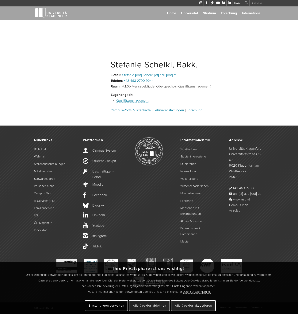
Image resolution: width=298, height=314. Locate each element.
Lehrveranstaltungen (169, 110)
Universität (189, 13)
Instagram (99, 236)
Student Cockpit (104, 161)
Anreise (234, 210)
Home (171, 13)
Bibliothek (40, 149)
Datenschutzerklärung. (197, 291)
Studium (209, 13)
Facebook (99, 195)
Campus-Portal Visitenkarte (131, 110)
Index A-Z (40, 230)
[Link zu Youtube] (218, 3)
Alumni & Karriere (191, 221)
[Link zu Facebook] (206, 3)
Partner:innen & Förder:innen (190, 231)
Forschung (229, 13)
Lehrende (186, 201)
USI (36, 215)
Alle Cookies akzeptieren (193, 306)
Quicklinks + (256, 3)
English (237, 3)
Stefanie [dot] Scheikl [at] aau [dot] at (149, 75)
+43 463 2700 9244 (139, 81)
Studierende (188, 164)
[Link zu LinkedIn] (229, 3)
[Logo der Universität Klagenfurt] (52, 13)
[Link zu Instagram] (201, 3)
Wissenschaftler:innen (194, 186)
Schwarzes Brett (44, 179)
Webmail (39, 156)
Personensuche (44, 186)
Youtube (98, 225)
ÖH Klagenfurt (43, 223)
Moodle (97, 184)
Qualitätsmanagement (132, 100)
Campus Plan (42, 193)
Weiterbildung (189, 179)
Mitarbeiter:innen (191, 193)
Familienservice (44, 208)
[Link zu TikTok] (212, 3)
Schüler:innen (189, 149)
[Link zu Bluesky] (223, 3)
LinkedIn (98, 215)
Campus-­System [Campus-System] (104, 150)
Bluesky (98, 205)
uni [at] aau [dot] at (247, 194)
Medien (185, 241)
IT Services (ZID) (44, 201)
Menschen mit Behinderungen (190, 211)
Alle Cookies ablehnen (149, 306)
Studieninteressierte (193, 156)
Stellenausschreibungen (49, 164)
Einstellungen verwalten (106, 306)
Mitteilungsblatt (43, 171)
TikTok (97, 246)
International (252, 13)
